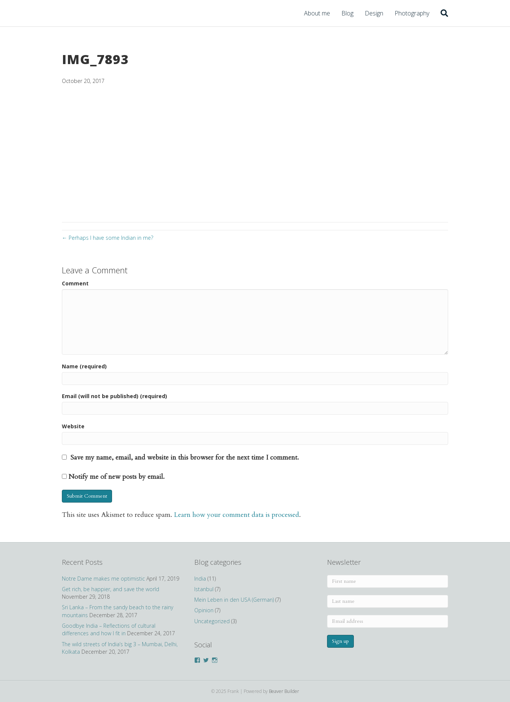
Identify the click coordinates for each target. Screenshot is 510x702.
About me (317, 13)
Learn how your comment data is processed (236, 515)
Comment (75, 283)
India (200, 578)
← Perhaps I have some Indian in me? (107, 237)
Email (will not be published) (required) (114, 396)
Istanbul (204, 589)
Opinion (204, 610)
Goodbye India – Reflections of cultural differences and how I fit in (108, 629)
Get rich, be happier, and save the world (110, 589)
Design (374, 13)
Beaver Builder (284, 691)
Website (73, 426)
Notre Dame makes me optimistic (103, 578)
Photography (412, 13)
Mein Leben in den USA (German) (234, 599)
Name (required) (84, 366)
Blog (347, 13)
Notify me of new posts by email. (116, 476)
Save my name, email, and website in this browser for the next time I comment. (185, 457)
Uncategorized (212, 621)
